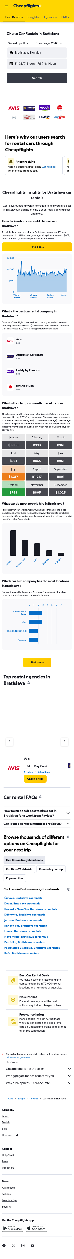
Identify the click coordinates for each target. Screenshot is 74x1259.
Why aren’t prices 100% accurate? (39, 1083)
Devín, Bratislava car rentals (22, 903)
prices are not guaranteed (18, 1057)
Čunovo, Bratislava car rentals (23, 898)
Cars (10, 1098)
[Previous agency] (9, 742)
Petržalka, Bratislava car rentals (24, 942)
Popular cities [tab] (14, 878)
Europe (21, 1098)
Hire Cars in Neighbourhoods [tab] (24, 860)
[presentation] (28, 683)
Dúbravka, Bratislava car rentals (24, 914)
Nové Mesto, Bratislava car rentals (26, 936)
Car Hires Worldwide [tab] (19, 869)
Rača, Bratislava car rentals (21, 953)
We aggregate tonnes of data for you (39, 1076)
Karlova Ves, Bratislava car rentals (25, 925)
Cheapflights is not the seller (39, 1068)
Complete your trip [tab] (51, 869)
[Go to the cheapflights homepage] (28, 6)
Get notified (48, 166)
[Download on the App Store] (36, 1228)
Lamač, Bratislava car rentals (22, 931)
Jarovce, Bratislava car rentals (23, 920)
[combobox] (19, 43)
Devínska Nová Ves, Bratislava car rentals (30, 909)
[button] (6, 6)
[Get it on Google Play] (12, 1228)
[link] (37, 246)
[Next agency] (64, 742)
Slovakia (33, 1098)
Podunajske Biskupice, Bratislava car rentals (32, 947)
